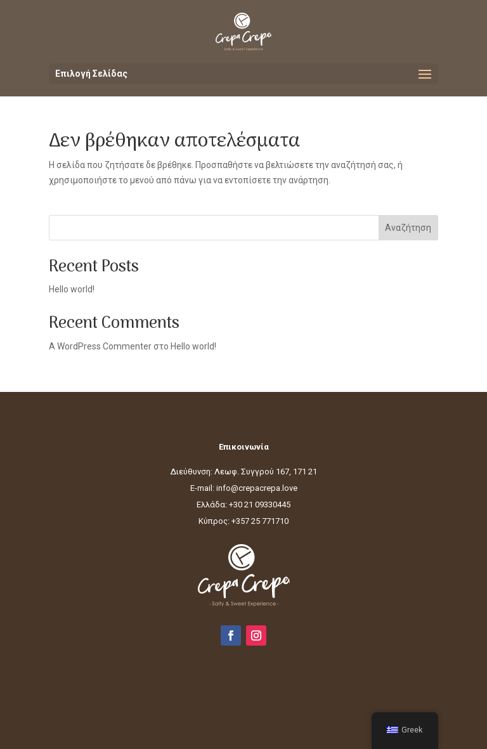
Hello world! (71, 289)
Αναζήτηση (408, 228)
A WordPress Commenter (100, 346)
